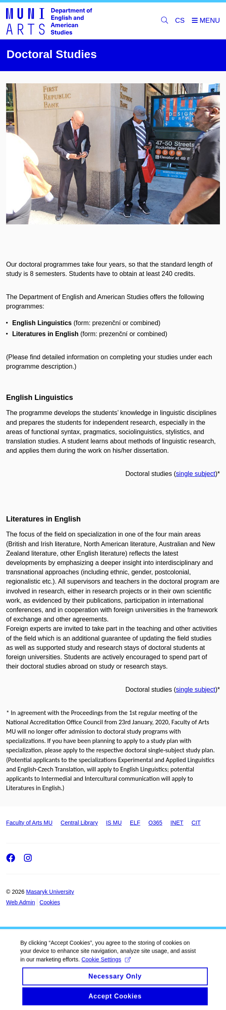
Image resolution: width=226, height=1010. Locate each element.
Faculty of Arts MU (29, 822)
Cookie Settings (106, 963)
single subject (195, 473)
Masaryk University (50, 891)
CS (180, 20)
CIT (196, 822)
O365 (155, 822)
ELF (135, 822)
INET (176, 822)
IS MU (114, 822)
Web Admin (20, 902)
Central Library (79, 822)
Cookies (49, 902)
